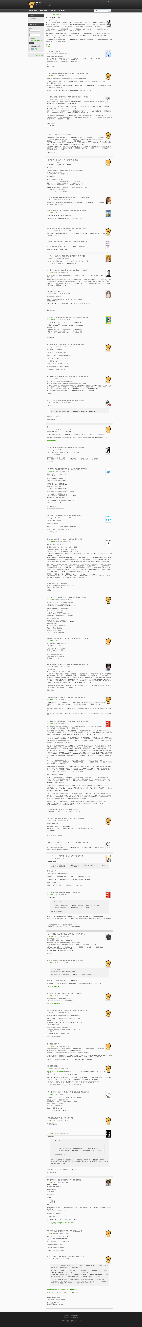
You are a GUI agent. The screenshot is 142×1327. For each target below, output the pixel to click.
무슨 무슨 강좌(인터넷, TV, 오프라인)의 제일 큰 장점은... (63, 160)
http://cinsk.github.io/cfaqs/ (60, 1224)
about (102, 2)
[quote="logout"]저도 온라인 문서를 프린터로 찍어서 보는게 (65, 1256)
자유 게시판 (58, 15)
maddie (51, 666)
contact (107, 2)
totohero (52, 845)
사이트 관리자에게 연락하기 (75, 1320)
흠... (48, 427)
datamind (52, 599)
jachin (51, 258)
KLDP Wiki (53, 11)
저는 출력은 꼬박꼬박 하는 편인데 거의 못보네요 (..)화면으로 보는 (65, 994)
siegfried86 (52, 347)
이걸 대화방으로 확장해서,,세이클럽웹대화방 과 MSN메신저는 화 (65, 818)
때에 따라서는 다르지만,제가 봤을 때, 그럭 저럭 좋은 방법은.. (64, 1180)
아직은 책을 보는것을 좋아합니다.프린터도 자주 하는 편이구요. (65, 515)
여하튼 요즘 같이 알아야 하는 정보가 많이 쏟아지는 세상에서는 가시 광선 (67, 843)
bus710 (51, 1133)
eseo (51, 53)
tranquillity (52, 402)
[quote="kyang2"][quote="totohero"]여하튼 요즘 (63, 892)
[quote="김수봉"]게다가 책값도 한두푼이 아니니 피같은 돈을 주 (65, 400)
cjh (49, 20)
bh (50, 820)
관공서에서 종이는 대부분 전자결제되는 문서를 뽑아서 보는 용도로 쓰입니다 (68, 1092)
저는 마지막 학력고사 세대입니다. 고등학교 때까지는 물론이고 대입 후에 (67, 721)
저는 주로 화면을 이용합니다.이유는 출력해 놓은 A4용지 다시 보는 (66, 934)
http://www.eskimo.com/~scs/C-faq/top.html (62, 1222)
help (111, 2)
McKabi (51, 1094)
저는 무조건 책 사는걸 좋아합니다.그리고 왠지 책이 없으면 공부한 (65, 345)
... (47, 132)
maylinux (52, 518)
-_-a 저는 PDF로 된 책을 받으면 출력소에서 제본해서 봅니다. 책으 (66, 256)
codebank (52, 319)
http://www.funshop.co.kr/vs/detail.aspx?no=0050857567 (62, 1289)
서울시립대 (75, 1315)
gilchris (51, 293)
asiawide (52, 231)
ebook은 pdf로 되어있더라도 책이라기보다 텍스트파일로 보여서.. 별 (67, 242)
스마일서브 (75, 1317)
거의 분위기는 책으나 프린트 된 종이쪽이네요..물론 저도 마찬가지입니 (67, 469)
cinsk (51, 1182)
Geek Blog (43, 11)
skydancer (52, 379)
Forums (50, 15)
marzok (52, 1046)
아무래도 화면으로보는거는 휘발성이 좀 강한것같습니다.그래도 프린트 (67, 210)
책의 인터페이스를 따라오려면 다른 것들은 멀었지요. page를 (64, 1231)
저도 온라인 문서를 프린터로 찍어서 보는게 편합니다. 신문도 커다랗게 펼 (67, 97)
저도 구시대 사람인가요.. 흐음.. (56, 291)
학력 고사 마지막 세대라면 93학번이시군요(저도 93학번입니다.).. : (66, 447)
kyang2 (51, 858)
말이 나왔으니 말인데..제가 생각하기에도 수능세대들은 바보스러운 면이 (67, 664)
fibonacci (52, 134)
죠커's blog (50, 986)
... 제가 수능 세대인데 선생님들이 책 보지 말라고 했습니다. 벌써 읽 (66, 697)
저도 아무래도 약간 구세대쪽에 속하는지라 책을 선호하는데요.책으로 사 (67, 377)
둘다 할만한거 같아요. (53, 1044)
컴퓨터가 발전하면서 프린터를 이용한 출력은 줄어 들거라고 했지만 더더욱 (68, 197)
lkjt (51, 1120)
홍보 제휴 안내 (39, 55)
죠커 (51, 963)
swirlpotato (53, 244)
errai (51, 1233)
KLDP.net (62, 11)
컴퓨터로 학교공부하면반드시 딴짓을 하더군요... (60, 1118)
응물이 (51, 641)
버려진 (51, 75)
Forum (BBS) (33, 11)
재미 (54, 15)
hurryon (52, 199)
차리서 (51, 723)
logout (51, 99)
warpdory (52, 541)
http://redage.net (51, 440)
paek (51, 1259)
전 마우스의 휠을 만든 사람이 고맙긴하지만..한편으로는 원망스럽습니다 (67, 639)
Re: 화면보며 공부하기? (53, 51)
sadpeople (52, 450)
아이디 (31, 28)
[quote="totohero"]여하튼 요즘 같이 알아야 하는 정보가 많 (65, 856)
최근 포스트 (33, 19)
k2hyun (52, 936)
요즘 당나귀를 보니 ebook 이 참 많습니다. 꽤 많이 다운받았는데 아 (66, 228)
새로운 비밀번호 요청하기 (36, 40)
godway (52, 471)
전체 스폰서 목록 (64, 1320)
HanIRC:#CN (57, 986)
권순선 (51, 272)
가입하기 (33, 38)
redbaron (52, 429)
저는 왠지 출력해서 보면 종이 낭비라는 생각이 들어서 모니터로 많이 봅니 (67, 1010)
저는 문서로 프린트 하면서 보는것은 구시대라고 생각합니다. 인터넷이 (66, 597)
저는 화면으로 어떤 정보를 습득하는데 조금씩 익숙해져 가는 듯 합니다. (67, 270)
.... (47, 1131)
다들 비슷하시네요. (52, 1066)
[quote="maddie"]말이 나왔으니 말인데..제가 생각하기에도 (65, 960)
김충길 (51, 1012)
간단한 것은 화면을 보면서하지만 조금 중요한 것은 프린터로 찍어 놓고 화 (67, 317)
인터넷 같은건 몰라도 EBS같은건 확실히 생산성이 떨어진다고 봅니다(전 (67, 73)
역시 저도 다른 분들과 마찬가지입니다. (55, 1071)
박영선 (51, 213)
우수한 (51, 1068)
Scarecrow (52, 162)
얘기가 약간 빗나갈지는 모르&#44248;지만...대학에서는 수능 (65, 539)
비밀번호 (31, 33)
